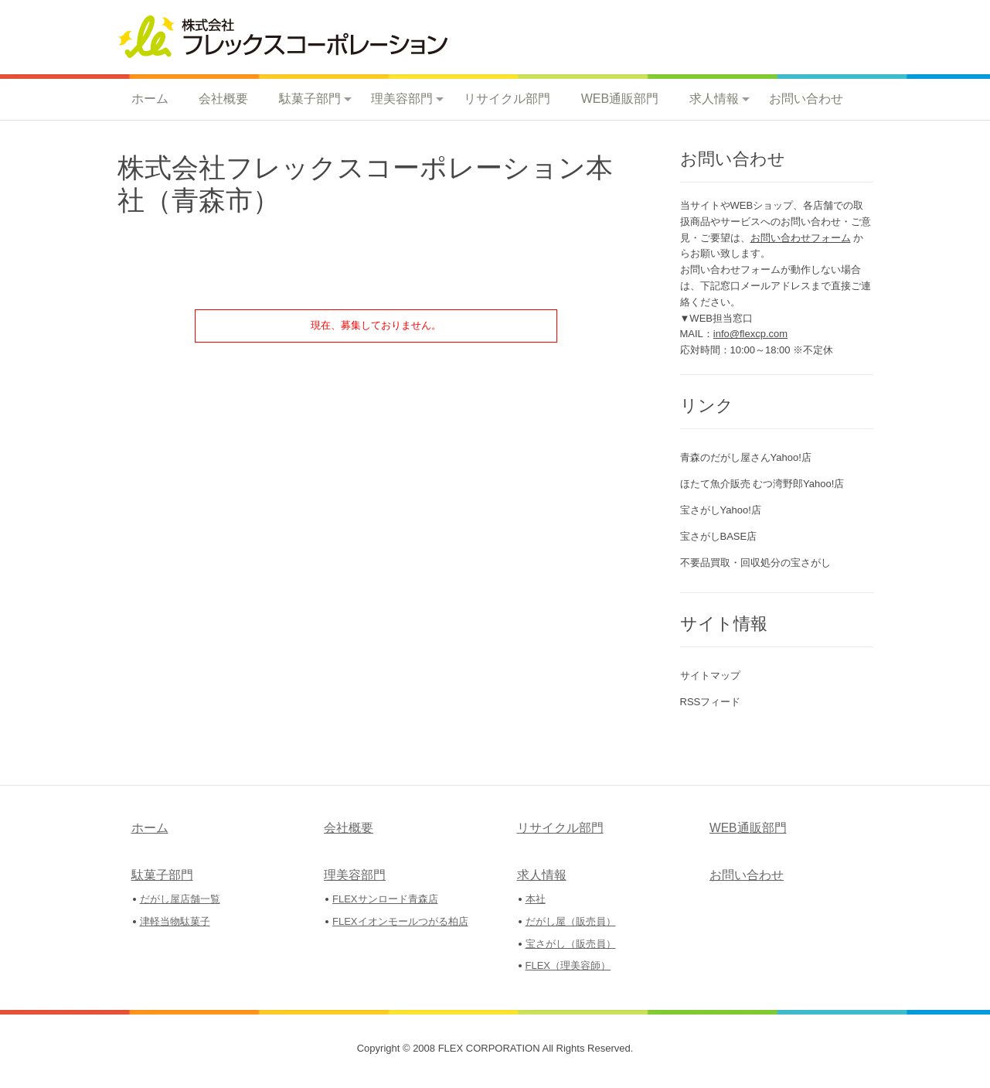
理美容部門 (402, 98)
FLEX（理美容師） (568, 965)
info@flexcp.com (750, 333)
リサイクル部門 (507, 98)
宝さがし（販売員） (571, 944)
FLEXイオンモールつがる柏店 (400, 921)
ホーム (149, 98)
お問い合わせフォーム (800, 238)
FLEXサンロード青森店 (385, 899)
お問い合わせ (806, 98)
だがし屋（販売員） (571, 921)
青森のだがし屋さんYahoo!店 (745, 457)
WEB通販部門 (619, 98)
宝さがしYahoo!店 (720, 510)
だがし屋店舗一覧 (180, 899)
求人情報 (714, 98)
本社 (536, 899)
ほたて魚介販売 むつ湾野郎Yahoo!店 (762, 483)
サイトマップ (710, 675)
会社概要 (223, 98)
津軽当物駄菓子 (175, 921)
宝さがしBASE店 (718, 536)
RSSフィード (710, 702)
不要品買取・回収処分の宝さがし (755, 562)
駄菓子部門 (310, 98)
